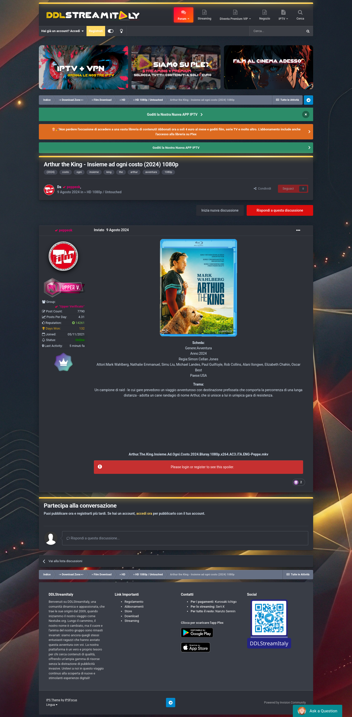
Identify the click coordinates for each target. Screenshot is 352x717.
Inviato (111, 230)
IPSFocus (71, 700)
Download (132, 616)
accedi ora (144, 513)
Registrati (96, 31)
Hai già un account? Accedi (62, 31)
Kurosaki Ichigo (226, 601)
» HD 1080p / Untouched (102, 192)
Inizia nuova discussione (220, 210)
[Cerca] (276, 31)
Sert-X (220, 606)
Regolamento (134, 601)
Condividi (262, 188)
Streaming (204, 18)
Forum (182, 19)
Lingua (51, 704)
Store (128, 611)
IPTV (282, 19)
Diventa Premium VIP (234, 19)
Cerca (300, 18)
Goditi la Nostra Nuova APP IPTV (172, 114)
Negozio (264, 18)
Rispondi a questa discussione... (93, 538)
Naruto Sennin (225, 611)
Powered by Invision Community (285, 702)
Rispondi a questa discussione (280, 210)
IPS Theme (53, 700)
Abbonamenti (134, 606)
